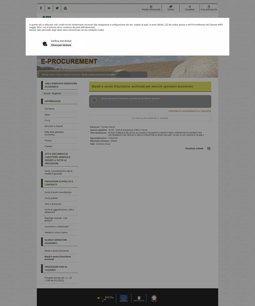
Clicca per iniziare (61, 45)
